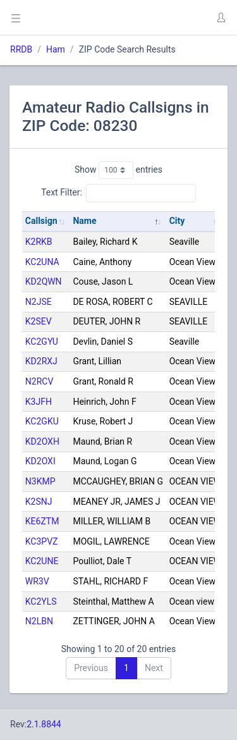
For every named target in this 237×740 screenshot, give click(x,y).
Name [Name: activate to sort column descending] (84, 221)
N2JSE (38, 302)
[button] (220, 17)
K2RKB (38, 242)
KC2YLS (41, 601)
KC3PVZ (41, 541)
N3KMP (40, 481)
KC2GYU (41, 341)
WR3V (37, 581)
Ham (55, 49)
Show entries (118, 170)
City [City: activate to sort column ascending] (177, 221)
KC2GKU (42, 421)
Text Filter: (118, 193)
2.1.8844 (44, 724)
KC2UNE (42, 561)
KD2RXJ (41, 361)
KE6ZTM (42, 521)
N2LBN (39, 621)
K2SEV (38, 321)
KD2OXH (42, 441)
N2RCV (39, 381)
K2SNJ (38, 501)
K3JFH (38, 402)
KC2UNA (42, 262)
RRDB (21, 49)
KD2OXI (40, 461)
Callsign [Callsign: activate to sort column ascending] (41, 221)
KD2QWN (43, 281)
